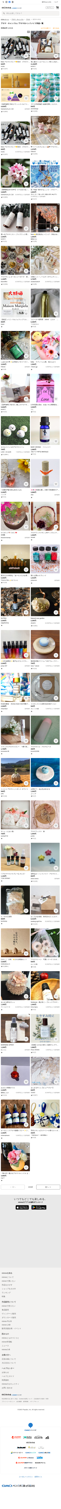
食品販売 (5, 1310)
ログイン (50, 7)
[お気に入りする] (26, 56)
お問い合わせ (7, 1388)
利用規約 (5, 1380)
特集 (3, 1296)
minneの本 (6, 1349)
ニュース (5, 1346)
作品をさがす (7, 1285)
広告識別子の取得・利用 (41, 1399)
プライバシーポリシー (8, 1401)
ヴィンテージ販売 (9, 1314)
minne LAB (6, 1325)
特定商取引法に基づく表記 (10, 1399)
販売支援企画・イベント (11, 1328)
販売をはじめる (46, 2)
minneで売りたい (8, 1306)
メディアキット (34, 1401)
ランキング (6, 1293)
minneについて (8, 1277)
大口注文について (9, 1363)
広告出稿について (9, 1359)
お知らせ (5, 1372)
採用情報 (25, 1401)
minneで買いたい (8, 1281)
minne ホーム (5, 19)
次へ (48, 1187)
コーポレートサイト (26, 1477)
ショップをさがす (9, 1289)
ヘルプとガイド (8, 1376)
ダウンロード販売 (9, 1317)
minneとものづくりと (10, 1338)
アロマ (28, 19)
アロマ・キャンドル (17, 19)
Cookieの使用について (25, 1399)
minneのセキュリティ (10, 1384)
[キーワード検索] (30, 13)
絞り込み (56, 28)
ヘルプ (56, 2)
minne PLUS (7, 1321)
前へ (13, 1187)
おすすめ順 (45, 28)
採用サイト (38, 1477)
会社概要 (19, 1401)
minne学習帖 (7, 1342)
